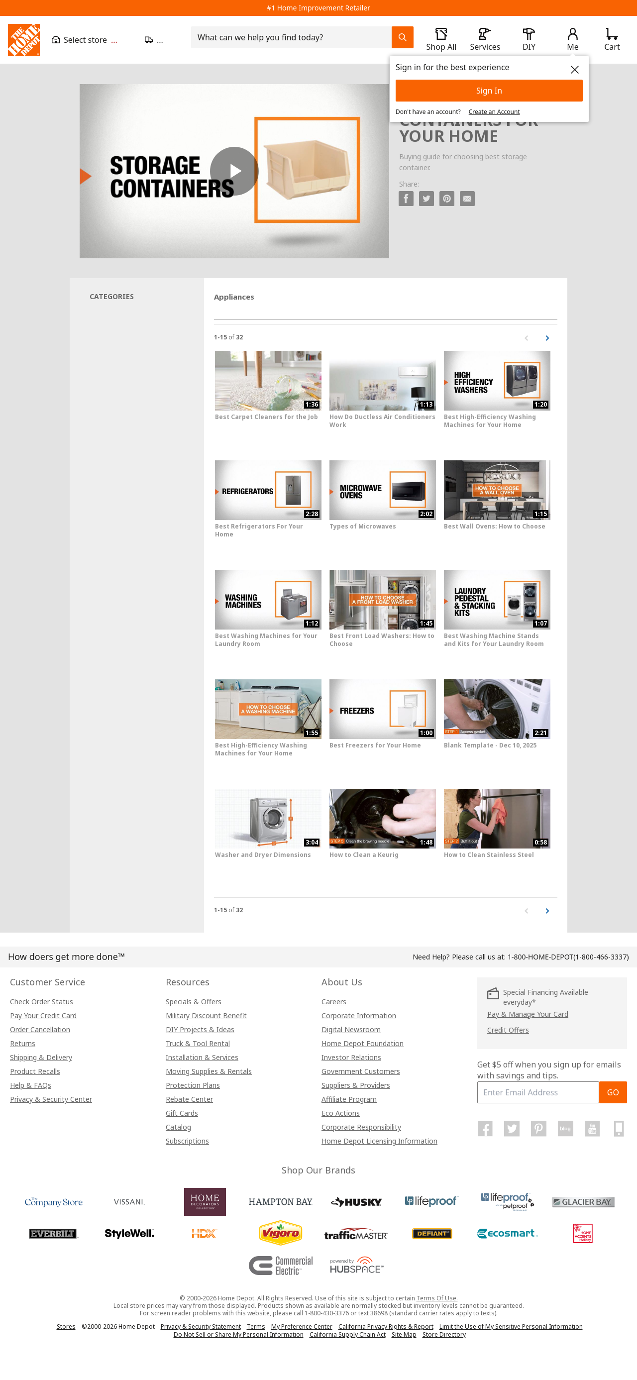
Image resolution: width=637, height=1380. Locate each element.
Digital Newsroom (351, 1029)
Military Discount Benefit (206, 1015)
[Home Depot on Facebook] (485, 1129)
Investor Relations (351, 1057)
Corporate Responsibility (361, 1127)
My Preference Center (301, 1326)
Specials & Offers (193, 1001)
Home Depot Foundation (362, 1043)
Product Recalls (35, 1071)
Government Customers (360, 1071)
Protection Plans (193, 1085)
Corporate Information (358, 1015)
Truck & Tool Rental (198, 1043)
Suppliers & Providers (355, 1085)
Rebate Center (189, 1099)
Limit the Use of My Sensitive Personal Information (511, 1326)
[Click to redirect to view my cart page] (612, 40)
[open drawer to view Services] (485, 40)
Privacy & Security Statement (201, 1326)
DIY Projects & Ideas (200, 1029)
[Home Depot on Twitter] (512, 1129)
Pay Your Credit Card (43, 1015)
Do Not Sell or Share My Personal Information (239, 1334)
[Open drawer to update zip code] (162, 40)
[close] (575, 70)
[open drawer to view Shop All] (441, 40)
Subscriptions (187, 1141)
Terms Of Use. (437, 1298)
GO (613, 1092)
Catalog (178, 1127)
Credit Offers (508, 1030)
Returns (22, 1043)
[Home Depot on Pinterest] (539, 1129)
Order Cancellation (40, 1029)
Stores (66, 1326)
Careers (333, 1001)
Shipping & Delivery (41, 1057)
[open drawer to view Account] (573, 40)
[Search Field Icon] (403, 37)
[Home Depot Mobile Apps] (619, 1129)
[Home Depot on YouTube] (592, 1129)
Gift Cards (182, 1113)
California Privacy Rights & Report (385, 1326)
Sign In (489, 90)
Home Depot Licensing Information (379, 1141)
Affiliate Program (349, 1099)
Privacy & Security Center (51, 1099)
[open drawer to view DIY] (529, 40)
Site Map (404, 1335)
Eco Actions (340, 1113)
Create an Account (494, 111)
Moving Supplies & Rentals (209, 1071)
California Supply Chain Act (348, 1334)
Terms (256, 1326)
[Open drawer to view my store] (92, 40)
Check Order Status (41, 1001)
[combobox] (294, 37)
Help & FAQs (30, 1085)
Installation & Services (202, 1057)
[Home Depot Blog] (565, 1129)
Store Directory (444, 1335)
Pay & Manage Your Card (527, 1014)
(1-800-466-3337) (568, 956)
